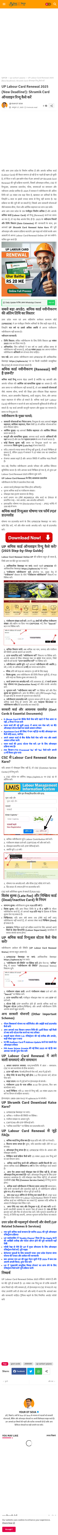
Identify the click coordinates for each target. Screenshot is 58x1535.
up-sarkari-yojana (17, 78)
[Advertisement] (29, 41)
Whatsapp (38, 1371)
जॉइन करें (51, 302)
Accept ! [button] (9, 1529)
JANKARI (28, 1364)
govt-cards (15, 1364)
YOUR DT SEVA (27, 1412)
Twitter (30, 1371)
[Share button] (46, 1371)
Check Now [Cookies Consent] (7, 1523)
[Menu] (4, 4)
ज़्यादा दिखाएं (51, 1435)
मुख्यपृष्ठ (4, 78)
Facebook (21, 1371)
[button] (48, 4)
